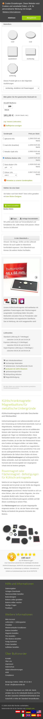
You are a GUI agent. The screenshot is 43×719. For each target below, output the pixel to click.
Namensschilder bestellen (14, 594)
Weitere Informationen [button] (12, 12)
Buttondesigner (10, 597)
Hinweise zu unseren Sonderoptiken (18, 180)
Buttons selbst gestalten (13, 600)
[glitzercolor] (10, 175)
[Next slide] (36, 277)
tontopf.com (30, 708)
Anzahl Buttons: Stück (10, 106)
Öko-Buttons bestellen (13, 639)
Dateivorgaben (10, 588)
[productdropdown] (21, 88)
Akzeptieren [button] (31, 18)
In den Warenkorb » (21, 238)
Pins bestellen (10, 636)
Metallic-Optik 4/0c (10, 152)
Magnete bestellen (11, 633)
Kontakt (8, 658)
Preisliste (8, 625)
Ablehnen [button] (11, 18)
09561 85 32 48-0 (25, 682)
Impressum (9, 664)
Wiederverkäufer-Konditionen (15, 628)
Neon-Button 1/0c (10, 164)
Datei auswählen (12, 206)
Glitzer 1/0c (8, 172)
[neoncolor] (7, 167)
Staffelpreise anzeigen (13, 126)
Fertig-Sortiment (11, 642)
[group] (7, 301)
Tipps (14, 219)
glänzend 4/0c (9, 139)
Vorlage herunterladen (29, 219)
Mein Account (10, 619)
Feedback (8, 608)
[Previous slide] (6, 277)
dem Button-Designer (13, 196)
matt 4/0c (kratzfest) (11, 145)
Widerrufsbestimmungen (14, 670)
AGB (7, 672)
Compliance (9, 675)
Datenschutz (9, 667)
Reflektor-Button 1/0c (12, 158)
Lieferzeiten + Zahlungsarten (15, 622)
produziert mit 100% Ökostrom (16, 369)
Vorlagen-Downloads (12, 591)
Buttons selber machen (13, 602)
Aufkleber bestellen (12, 647)
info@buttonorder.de (17, 685)
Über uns (8, 661)
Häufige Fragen (10, 605)
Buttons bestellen (11, 630)
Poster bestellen (11, 644)
